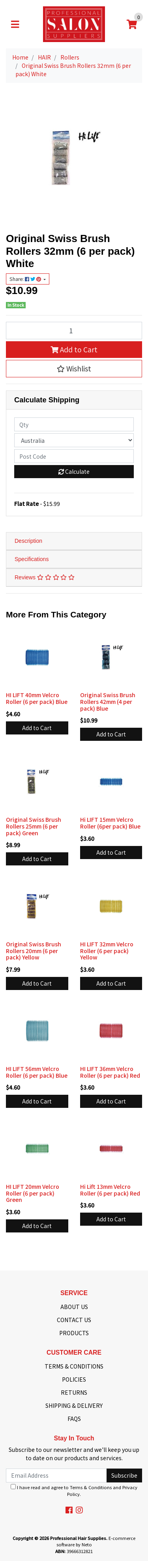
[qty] (74, 424)
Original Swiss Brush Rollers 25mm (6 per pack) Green (33, 826)
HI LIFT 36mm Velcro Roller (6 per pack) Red (110, 1072)
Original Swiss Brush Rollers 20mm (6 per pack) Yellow (33, 950)
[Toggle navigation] (15, 24)
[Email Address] (56, 1475)
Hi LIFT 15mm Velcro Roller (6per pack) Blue (110, 822)
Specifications (32, 559)
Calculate (74, 471)
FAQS (74, 1419)
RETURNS (74, 1392)
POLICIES (74, 1379)
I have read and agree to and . (74, 1490)
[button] (74, 368)
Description (28, 541)
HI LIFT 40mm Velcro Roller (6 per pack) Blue (36, 698)
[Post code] (74, 456)
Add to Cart (74, 349)
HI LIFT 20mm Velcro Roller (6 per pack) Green (32, 1193)
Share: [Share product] (25, 279)
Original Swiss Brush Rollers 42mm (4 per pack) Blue (107, 701)
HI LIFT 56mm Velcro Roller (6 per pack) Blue (36, 1072)
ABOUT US (74, 1307)
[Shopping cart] (132, 24)
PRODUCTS (74, 1333)
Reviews (45, 577)
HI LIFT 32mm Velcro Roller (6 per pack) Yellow (106, 950)
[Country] (74, 440)
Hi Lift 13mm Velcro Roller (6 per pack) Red (110, 1189)
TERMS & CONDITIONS (74, 1366)
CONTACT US (74, 1320)
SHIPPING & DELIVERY (74, 1405)
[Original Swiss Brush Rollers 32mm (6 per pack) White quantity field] (74, 330)
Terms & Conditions (91, 1487)
